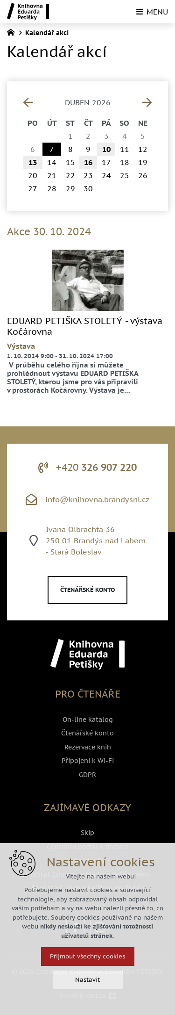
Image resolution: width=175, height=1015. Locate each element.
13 (32, 162)
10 (106, 149)
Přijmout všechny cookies (87, 956)
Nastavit (87, 980)
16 (88, 162)
